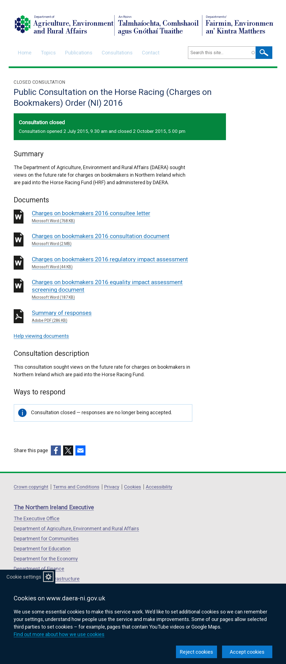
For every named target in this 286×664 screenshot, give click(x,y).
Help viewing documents (41, 336)
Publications (78, 53)
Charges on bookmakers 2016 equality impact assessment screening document (112, 289)
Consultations (117, 53)
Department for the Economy (46, 559)
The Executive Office (36, 518)
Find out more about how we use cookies (59, 634)
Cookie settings (23, 577)
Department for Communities (46, 538)
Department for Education (42, 549)
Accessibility (159, 487)
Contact (150, 53)
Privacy (111, 487)
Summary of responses (112, 316)
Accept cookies (247, 652)
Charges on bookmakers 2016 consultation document (112, 240)
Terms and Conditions (76, 487)
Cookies (132, 487)
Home (25, 53)
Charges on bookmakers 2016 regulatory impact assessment (112, 263)
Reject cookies (196, 652)
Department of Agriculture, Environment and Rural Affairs (76, 528)
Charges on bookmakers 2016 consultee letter (112, 217)
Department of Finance (39, 569)
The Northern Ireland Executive (54, 507)
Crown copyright (31, 487)
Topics (48, 53)
